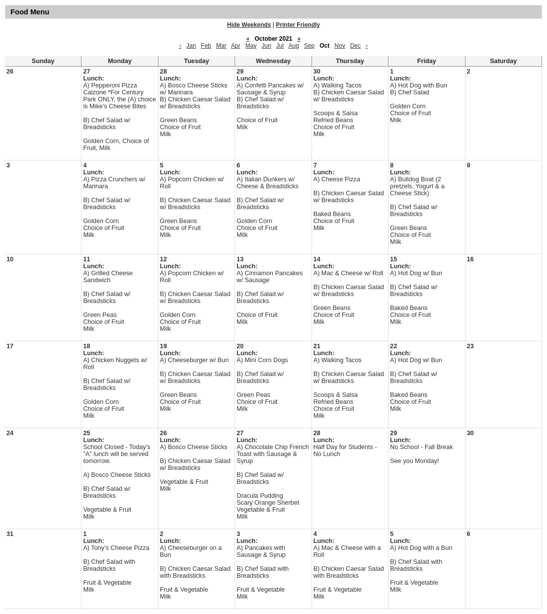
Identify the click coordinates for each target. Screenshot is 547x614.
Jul (280, 45)
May (251, 45)
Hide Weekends (249, 24)
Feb (206, 45)
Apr (235, 45)
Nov (339, 45)
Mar (221, 45)
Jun (266, 45)
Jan (191, 45)
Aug (294, 45)
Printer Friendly (298, 24)
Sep (309, 45)
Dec (355, 45)
